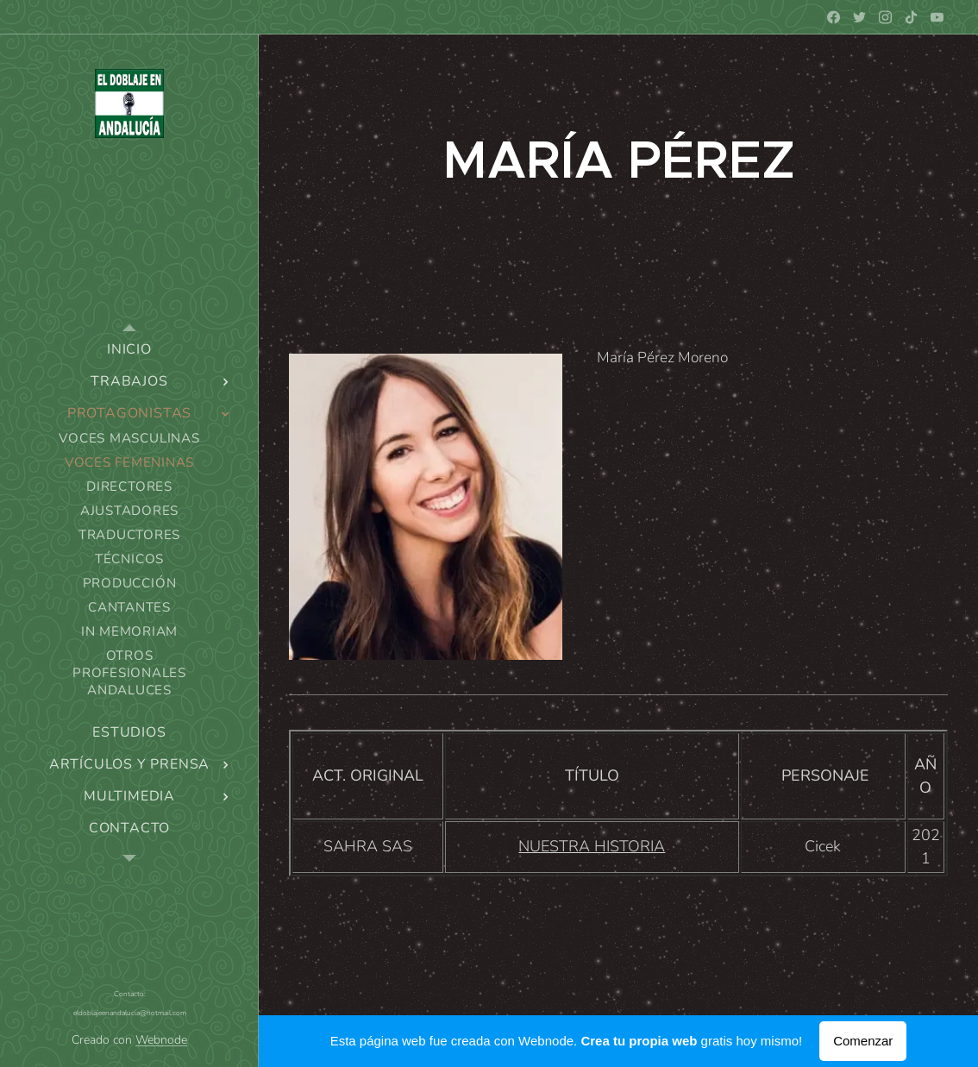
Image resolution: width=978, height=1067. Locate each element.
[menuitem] (129, 350)
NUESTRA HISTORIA (591, 846)
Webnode (161, 1040)
